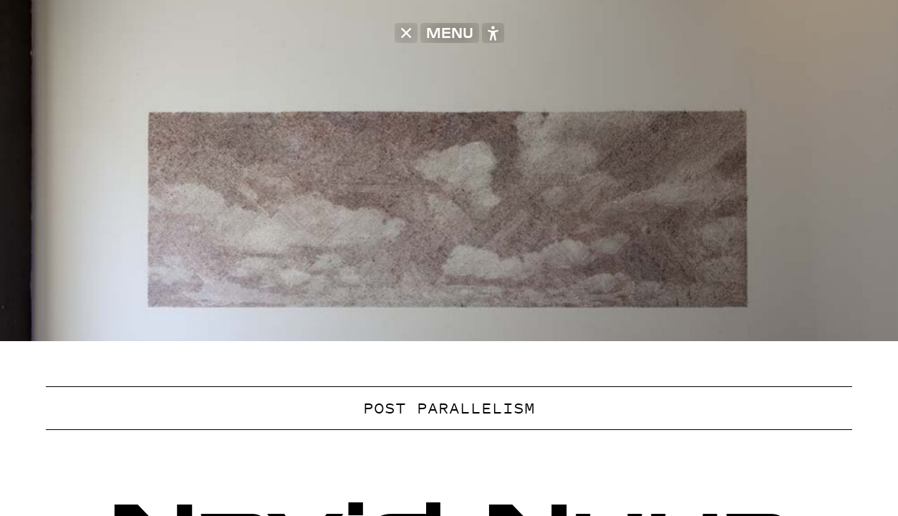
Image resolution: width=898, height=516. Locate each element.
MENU (449, 33)
